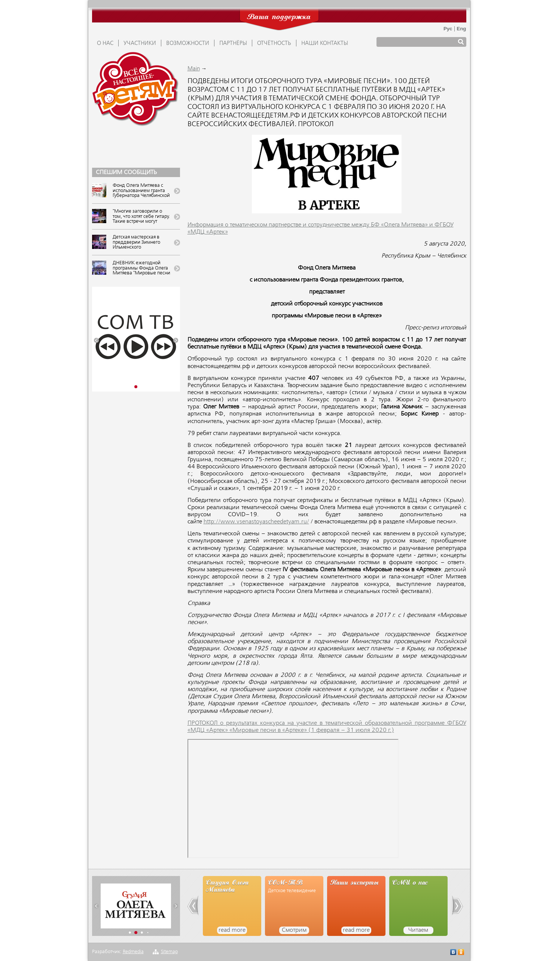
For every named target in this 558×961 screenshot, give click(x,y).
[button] (96, 340)
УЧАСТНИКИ (140, 43)
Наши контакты (324, 43)
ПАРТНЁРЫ (233, 43)
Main (193, 69)
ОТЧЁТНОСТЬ (274, 43)
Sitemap (169, 951)
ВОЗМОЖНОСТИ (187, 43)
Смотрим (294, 930)
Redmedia (133, 951)
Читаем (418, 930)
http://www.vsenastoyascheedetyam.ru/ (256, 522)
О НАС (105, 43)
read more (232, 930)
